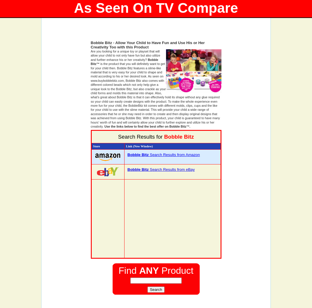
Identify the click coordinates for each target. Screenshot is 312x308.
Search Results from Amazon (163, 155)
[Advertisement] (156, 32)
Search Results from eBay (161, 169)
